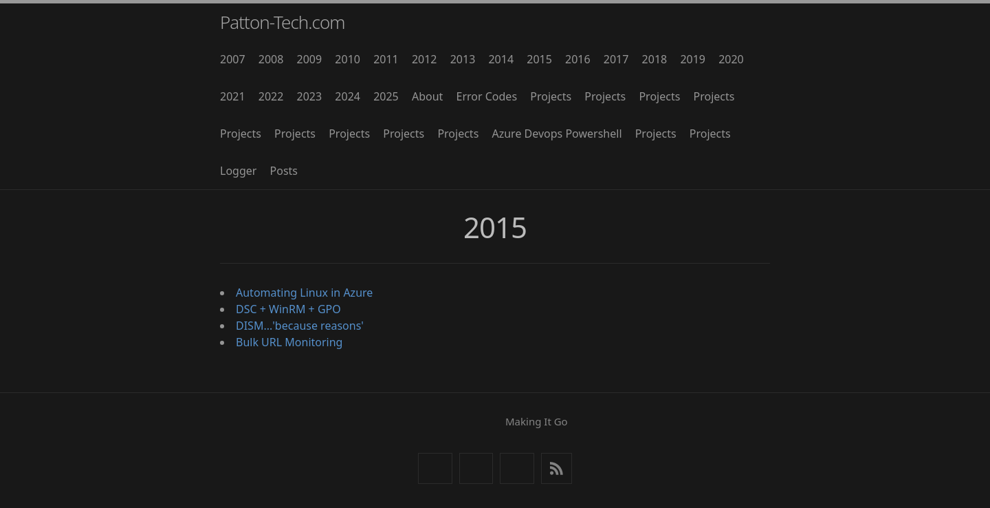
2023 (309, 96)
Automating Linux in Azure (304, 292)
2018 (655, 59)
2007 (232, 59)
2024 (347, 96)
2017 (616, 59)
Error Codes (487, 96)
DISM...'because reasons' (300, 325)
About (427, 96)
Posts (284, 170)
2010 (347, 59)
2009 (309, 59)
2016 (578, 59)
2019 (692, 59)
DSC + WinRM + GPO (288, 309)
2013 (463, 59)
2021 (232, 96)
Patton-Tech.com (282, 22)
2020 (731, 59)
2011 (386, 59)
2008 (271, 59)
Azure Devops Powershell (557, 133)
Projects (550, 96)
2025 (386, 96)
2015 (539, 59)
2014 (501, 59)
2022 (271, 96)
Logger (238, 170)
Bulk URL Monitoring (289, 342)
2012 (424, 59)
